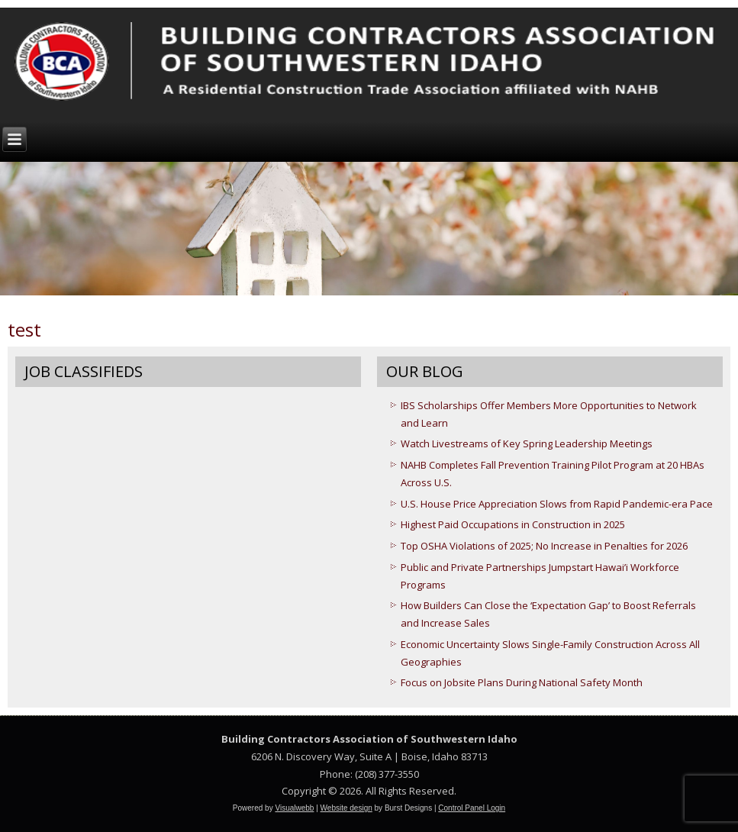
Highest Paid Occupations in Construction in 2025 (513, 524)
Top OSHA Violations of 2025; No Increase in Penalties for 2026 (544, 546)
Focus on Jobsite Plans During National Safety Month (522, 682)
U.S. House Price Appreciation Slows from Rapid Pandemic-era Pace (557, 504)
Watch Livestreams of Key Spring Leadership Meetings (527, 443)
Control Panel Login (471, 808)
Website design (346, 808)
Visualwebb (294, 808)
